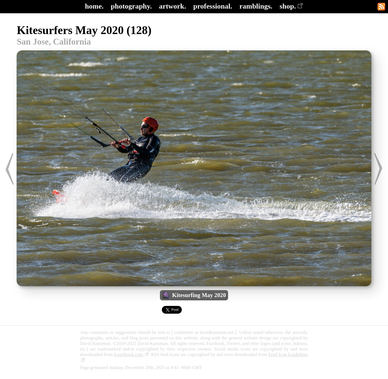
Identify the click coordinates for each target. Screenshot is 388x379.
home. (94, 6)
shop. (291, 6)
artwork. (172, 6)
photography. (131, 6)
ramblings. (255, 6)
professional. (212, 6)
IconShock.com (131, 354)
